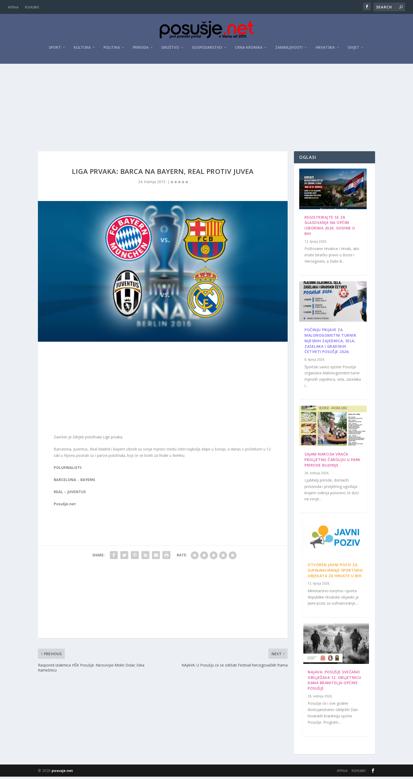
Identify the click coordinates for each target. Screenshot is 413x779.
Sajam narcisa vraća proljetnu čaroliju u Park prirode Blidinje (332, 462)
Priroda (141, 48)
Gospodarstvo (207, 48)
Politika (112, 48)
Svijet (353, 48)
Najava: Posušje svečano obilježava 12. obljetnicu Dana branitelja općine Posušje (334, 682)
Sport (55, 48)
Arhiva (13, 6)
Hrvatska (325, 48)
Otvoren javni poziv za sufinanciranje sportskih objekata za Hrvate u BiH (335, 573)
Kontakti (32, 6)
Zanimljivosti (289, 48)
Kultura (82, 48)
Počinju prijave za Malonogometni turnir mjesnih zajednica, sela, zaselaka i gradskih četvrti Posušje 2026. (330, 343)
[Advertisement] (206, 103)
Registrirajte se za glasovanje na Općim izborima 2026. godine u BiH (329, 227)
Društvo (170, 48)
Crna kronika (248, 48)
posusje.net (62, 773)
